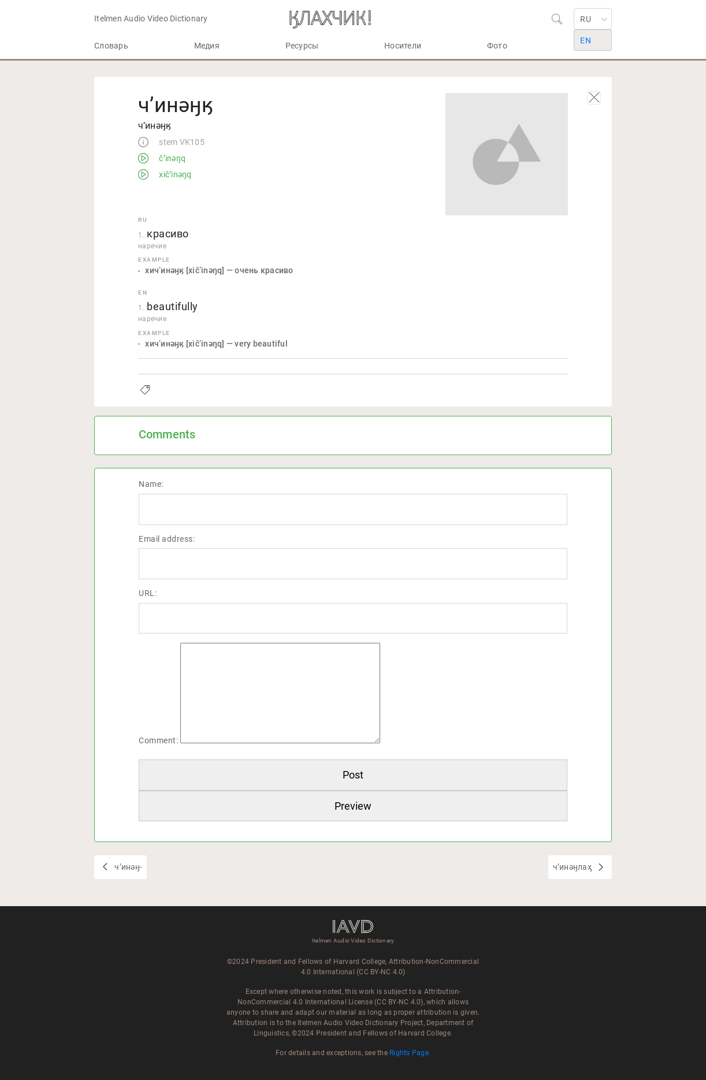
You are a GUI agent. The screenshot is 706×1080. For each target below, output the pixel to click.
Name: (151, 484)
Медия (207, 45)
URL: (148, 593)
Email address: (167, 538)
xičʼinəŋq (174, 175)
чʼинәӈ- (127, 867)
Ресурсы (302, 45)
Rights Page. (409, 1053)
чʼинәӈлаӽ (573, 867)
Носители (402, 45)
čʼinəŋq (171, 158)
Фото (497, 45)
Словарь (111, 45)
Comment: (158, 740)
